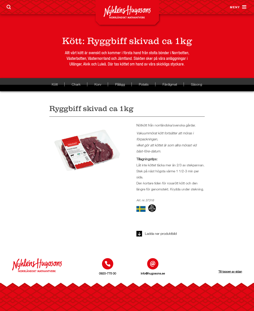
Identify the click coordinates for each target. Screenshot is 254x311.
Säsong (196, 84)
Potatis (144, 84)
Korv (97, 84)
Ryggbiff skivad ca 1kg (139, 40)
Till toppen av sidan (230, 271)
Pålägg (120, 84)
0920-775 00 (107, 273)
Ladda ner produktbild (156, 234)
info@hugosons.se (153, 273)
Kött (72, 40)
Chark (76, 84)
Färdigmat (170, 84)
